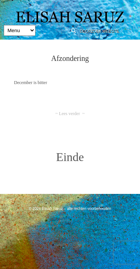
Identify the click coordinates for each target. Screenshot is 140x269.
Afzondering (70, 58)
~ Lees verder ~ (69, 113)
